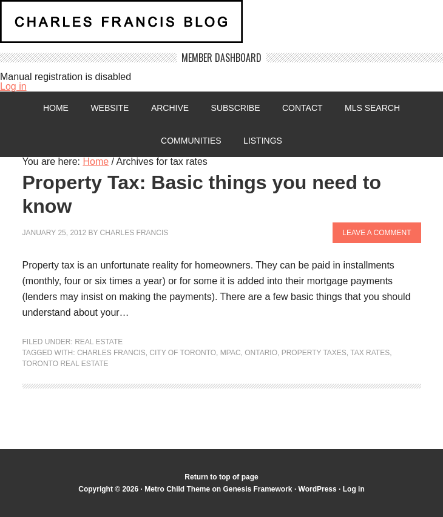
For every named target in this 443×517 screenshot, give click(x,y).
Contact (302, 108)
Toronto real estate (65, 363)
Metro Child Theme (177, 489)
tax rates (370, 353)
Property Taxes (314, 353)
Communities (191, 140)
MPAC (230, 353)
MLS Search (372, 108)
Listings (262, 140)
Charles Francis (134, 232)
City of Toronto (182, 353)
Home (56, 108)
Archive (170, 108)
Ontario (261, 353)
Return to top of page (221, 477)
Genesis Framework (257, 489)
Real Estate (99, 342)
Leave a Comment (376, 232)
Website (109, 108)
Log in (13, 86)
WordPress (318, 489)
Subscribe (235, 108)
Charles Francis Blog (221, 26)
